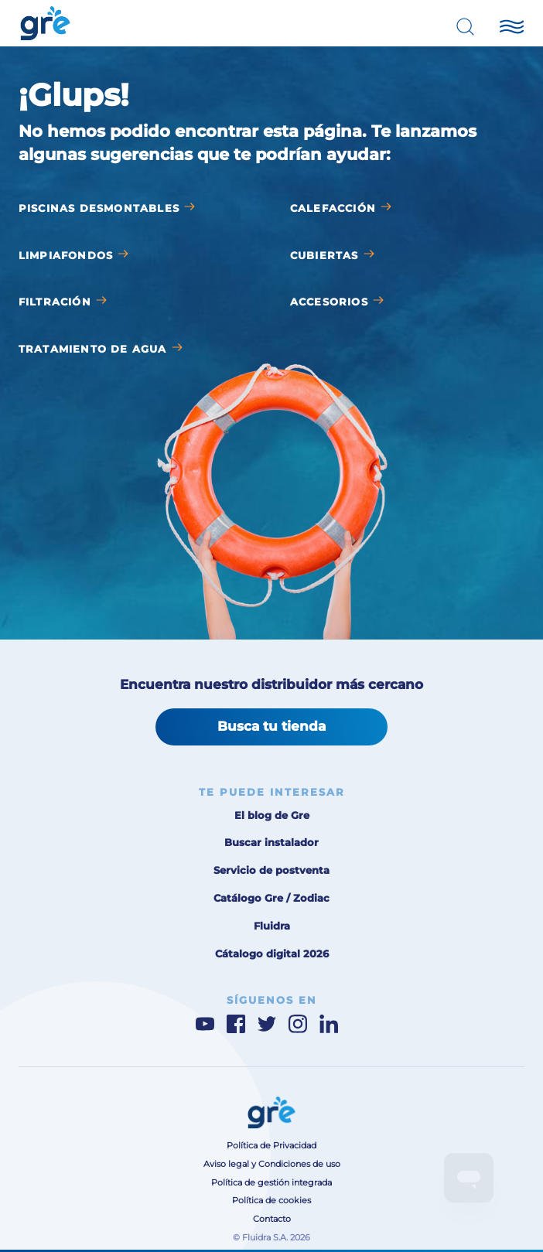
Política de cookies (271, 1201)
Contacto (272, 1219)
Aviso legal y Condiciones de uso (271, 1164)
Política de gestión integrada (271, 1183)
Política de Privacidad (271, 1146)
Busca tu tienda (271, 726)
